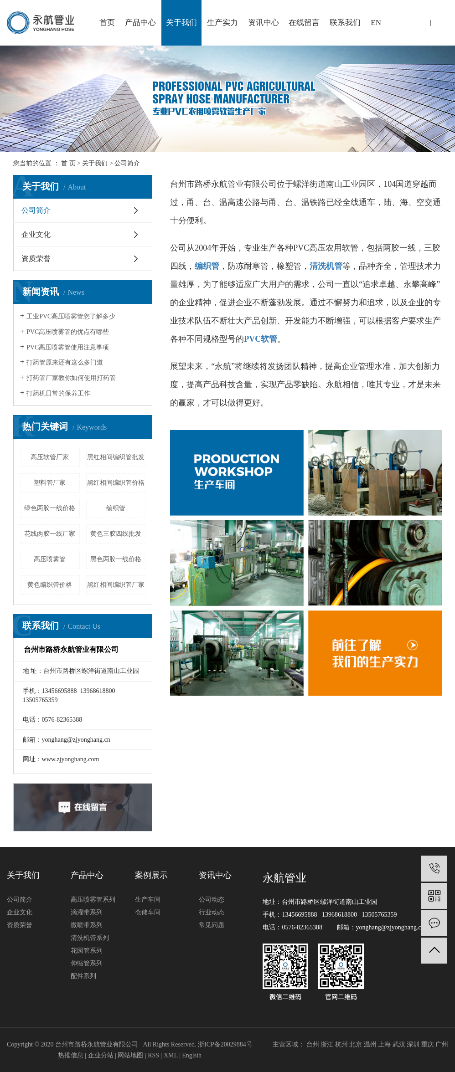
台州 (312, 1044)
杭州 (341, 1044)
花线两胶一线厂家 (49, 533)
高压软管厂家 (50, 457)
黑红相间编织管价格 (116, 482)
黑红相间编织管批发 (116, 457)
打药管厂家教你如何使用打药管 (71, 377)
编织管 (115, 508)
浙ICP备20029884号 (225, 1044)
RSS (153, 1055)
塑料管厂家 (50, 482)
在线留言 (304, 22)
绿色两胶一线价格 (49, 508)
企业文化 (36, 234)
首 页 (68, 163)
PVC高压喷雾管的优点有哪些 (67, 331)
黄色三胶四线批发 (115, 533)
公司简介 (36, 210)
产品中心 (140, 22)
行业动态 (211, 912)
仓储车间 (147, 912)
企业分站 (101, 1055)
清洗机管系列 (90, 937)
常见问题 (211, 925)
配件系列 (83, 976)
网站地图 (130, 1055)
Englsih (192, 1055)
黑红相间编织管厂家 (116, 584)
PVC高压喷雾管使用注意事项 (67, 347)
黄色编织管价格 (49, 584)
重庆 (427, 1044)
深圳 (413, 1044)
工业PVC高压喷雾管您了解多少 (70, 316)
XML (171, 1055)
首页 (107, 22)
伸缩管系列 (87, 963)
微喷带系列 (87, 925)
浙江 (327, 1044)
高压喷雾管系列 (93, 899)
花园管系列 (87, 950)
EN (376, 22)
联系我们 (345, 22)
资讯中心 (263, 22)
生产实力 (222, 22)
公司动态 (211, 899)
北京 (355, 1044)
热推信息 (70, 1055)
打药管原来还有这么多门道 (64, 362)
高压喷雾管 (50, 559)
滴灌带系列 (87, 912)
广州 (441, 1044)
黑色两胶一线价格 (115, 559)
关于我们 (181, 22)
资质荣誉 (36, 258)
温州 (370, 1044)
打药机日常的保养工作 (58, 393)
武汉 (399, 1044)
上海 (384, 1044)
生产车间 (147, 899)
